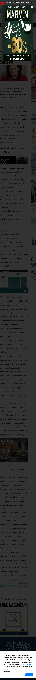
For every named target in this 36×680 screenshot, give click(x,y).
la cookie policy (26, 664)
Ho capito (29, 675)
